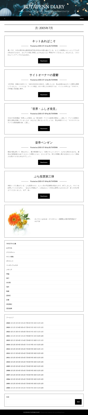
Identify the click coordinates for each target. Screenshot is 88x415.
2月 (14, 344)
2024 (8, 323)
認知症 (8, 295)
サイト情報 (9, 256)
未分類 (8, 282)
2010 (8, 362)
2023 (8, 327)
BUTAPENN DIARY (44, 7)
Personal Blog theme (58, 412)
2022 (8, 331)
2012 (8, 353)
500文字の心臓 (11, 243)
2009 (8, 366)
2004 (8, 388)
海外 (7, 287)
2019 (8, 340)
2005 (8, 383)
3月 (17, 331)
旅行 (7, 278)
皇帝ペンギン (44, 142)
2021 (8, 336)
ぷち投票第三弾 (44, 176)
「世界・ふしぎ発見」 (44, 109)
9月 (32, 344)
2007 (8, 375)
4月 (19, 327)
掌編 (7, 274)
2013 (8, 349)
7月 (27, 323)
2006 (8, 379)
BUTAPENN (53, 46)
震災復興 (9, 308)
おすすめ (9, 248)
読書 (7, 300)
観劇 (7, 291)
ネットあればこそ (44, 41)
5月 (22, 327)
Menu (82, 18)
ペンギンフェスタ (12, 265)
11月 (38, 336)
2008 (8, 370)
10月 (35, 340)
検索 (7, 397)
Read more (43, 61)
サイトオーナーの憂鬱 (43, 75)
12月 (41, 336)
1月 (11, 331)
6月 (24, 331)
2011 (8, 357)
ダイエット (9, 261)
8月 (29, 336)
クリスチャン (10, 252)
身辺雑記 (9, 304)
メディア (9, 269)
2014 (8, 344)
